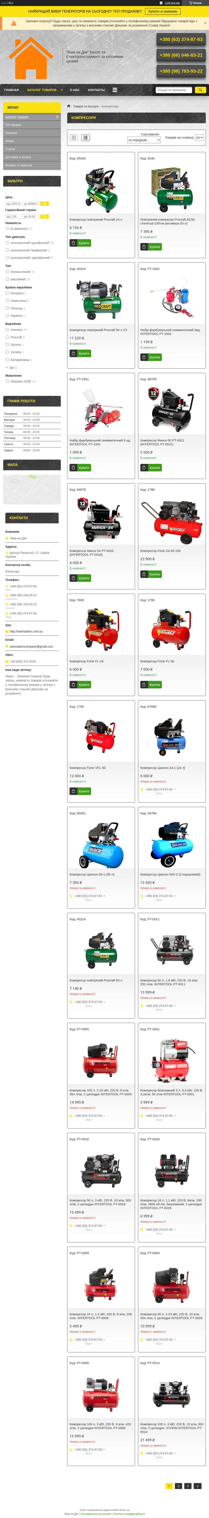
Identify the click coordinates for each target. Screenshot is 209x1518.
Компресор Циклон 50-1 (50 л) (92, 874)
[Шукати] (200, 90)
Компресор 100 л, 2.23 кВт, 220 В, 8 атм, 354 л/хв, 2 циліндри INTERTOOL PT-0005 (101, 1092)
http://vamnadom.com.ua (26, 631)
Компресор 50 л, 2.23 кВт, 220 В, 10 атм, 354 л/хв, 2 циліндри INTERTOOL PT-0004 (171, 1316)
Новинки (11, 133)
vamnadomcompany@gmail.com (31, 646)
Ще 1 (13, 367)
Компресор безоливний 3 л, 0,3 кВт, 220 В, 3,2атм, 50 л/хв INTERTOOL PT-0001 (171, 1092)
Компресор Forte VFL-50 (88, 768)
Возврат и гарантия (18, 165)
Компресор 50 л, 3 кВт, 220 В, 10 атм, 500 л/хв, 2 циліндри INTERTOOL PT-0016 (100, 1202)
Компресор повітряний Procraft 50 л (96, 980)
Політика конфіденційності (129, 1513)
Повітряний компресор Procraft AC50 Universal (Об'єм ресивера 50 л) (167, 221)
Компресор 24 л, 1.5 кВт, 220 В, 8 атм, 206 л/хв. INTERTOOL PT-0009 (101, 1316)
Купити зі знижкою (162, 11)
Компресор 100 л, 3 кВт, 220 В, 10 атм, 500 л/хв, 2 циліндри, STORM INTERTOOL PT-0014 (171, 1428)
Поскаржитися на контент (96, 1513)
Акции (9, 141)
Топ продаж (13, 124)
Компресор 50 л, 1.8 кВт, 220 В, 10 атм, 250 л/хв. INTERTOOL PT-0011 (169, 982)
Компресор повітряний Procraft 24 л (96, 219)
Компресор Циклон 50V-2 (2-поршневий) (170, 874)
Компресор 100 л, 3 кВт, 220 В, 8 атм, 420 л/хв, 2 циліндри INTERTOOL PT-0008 (100, 1426)
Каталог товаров (42, 90)
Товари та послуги (85, 106)
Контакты (96, 90)
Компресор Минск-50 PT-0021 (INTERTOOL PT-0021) (162, 442)
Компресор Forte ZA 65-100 (160, 551)
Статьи (10, 149)
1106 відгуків (172, 2)
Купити (84, 243)
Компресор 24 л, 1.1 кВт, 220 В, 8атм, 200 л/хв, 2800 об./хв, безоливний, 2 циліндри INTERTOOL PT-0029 (171, 1204)
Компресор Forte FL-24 (86, 661)
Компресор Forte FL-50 (157, 661)
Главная (11, 90)
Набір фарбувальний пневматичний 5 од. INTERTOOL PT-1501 (100, 442)
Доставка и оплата (18, 157)
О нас (75, 90)
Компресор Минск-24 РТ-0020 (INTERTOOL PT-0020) (92, 552)
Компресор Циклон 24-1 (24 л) (162, 768)
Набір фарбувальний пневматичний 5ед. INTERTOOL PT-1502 (170, 332)
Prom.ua (124, 1510)
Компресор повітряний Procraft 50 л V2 (98, 330)
